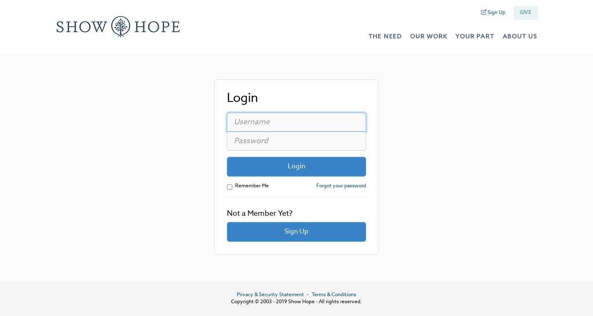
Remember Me (248, 186)
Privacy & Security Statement (270, 295)
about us (520, 36)
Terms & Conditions (334, 295)
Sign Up (493, 13)
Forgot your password (341, 186)
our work (428, 36)
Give (525, 13)
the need (385, 36)
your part (474, 36)
